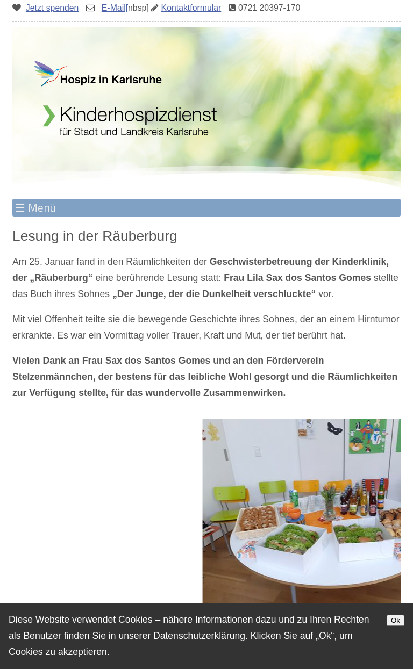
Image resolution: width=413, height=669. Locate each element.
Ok (395, 620)
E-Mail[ (115, 7)
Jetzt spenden (52, 7)
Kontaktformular (191, 7)
